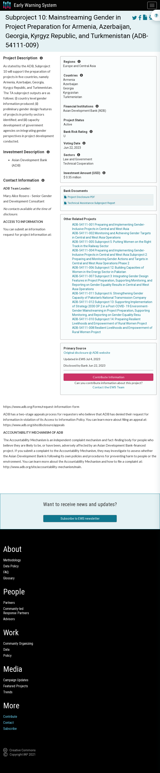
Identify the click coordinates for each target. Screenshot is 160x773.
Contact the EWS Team (108, 387)
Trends (7, 692)
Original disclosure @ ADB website (87, 352)
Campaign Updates (15, 680)
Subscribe (10, 729)
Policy (7, 656)
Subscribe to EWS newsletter (80, 518)
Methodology (12, 560)
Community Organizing (18, 643)
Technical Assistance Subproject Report (89, 203)
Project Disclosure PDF (79, 197)
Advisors (9, 619)
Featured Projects (15, 686)
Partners (9, 603)
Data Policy (11, 566)
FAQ (6, 572)
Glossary (9, 578)
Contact (8, 723)
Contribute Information (108, 377)
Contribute (10, 717)
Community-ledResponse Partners (16, 611)
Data (6, 649)
